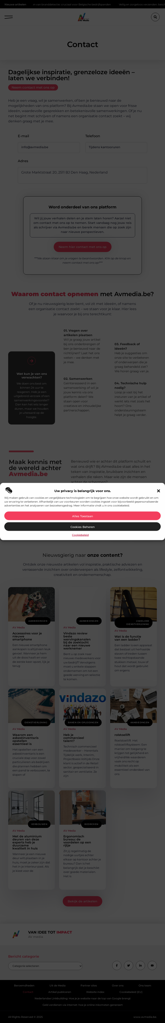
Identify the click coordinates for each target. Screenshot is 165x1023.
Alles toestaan (82, 516)
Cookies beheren (82, 527)
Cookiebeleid (80, 535)
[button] (158, 491)
